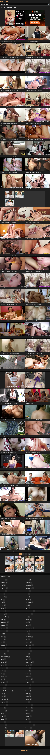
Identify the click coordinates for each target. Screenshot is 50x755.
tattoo (28, 671)
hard (3, 688)
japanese (4, 711)
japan (3, 708)
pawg (28, 631)
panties (28, 625)
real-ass (29, 642)
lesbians (4, 728)
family (3, 659)
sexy (28, 657)
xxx (28, 719)
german (4, 676)
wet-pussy (29, 705)
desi (3, 634)
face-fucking (5, 651)
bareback (4, 597)
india (3, 694)
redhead (29, 651)
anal (3, 585)
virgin (28, 694)
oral (28, 617)
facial (3, 654)
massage (29, 582)
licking (28, 580)
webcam (29, 699)
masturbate (29, 585)
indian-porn (4, 699)
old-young (29, 614)
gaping (3, 671)
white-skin (29, 711)
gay (3, 674)
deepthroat (4, 625)
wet (28, 702)
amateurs (4, 582)
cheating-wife (5, 617)
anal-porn (4, 588)
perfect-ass (29, 637)
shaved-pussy (30, 662)
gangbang (4, 668)
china (3, 620)
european (4, 645)
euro (3, 642)
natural (28, 600)
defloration (4, 628)
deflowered (4, 631)
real (28, 639)
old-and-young (30, 611)
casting (3, 611)
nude (28, 608)
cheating (4, 614)
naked (28, 597)
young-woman (30, 725)
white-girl (29, 708)
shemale (29, 665)
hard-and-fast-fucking (7, 691)
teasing (28, 674)
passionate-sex (30, 628)
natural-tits (29, 602)
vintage (28, 691)
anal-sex (4, 591)
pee (28, 634)
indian (3, 696)
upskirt (28, 688)
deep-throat (5, 622)
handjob (4, 685)
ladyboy (4, 719)
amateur (4, 580)
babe (3, 594)
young (28, 722)
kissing (3, 716)
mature (28, 591)
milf (28, 594)
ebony (3, 637)
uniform (28, 685)
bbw (3, 602)
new (28, 605)
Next (29, 554)
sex (28, 654)
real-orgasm (30, 645)
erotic (3, 639)
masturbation (30, 588)
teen (28, 676)
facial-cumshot (5, 657)
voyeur (28, 696)
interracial (4, 705)
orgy (28, 622)
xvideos (29, 716)
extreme (3, 648)
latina (3, 722)
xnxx (28, 713)
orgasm (29, 620)
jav (2, 713)
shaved (28, 659)
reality (28, 648)
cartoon (3, 608)
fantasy (4, 662)
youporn (29, 728)
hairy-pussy (4, 682)
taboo (28, 668)
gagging (4, 665)
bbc (3, 600)
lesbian (4, 725)
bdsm (3, 605)
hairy (3, 679)
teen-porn (29, 679)
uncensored (30, 682)
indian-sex (4, 702)
